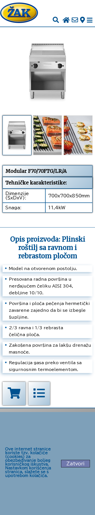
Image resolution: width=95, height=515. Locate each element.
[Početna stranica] (19, 13)
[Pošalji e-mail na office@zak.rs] (75, 20)
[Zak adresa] (82, 20)
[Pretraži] (56, 20)
